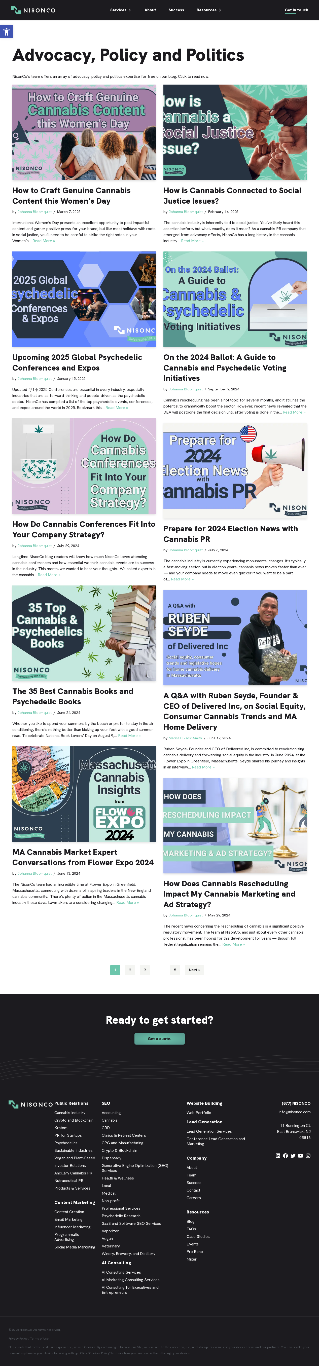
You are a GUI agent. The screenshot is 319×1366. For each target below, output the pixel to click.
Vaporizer (110, 1231)
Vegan (107, 1238)
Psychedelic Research (121, 1216)
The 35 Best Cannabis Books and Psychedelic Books (72, 696)
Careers (194, 1197)
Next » (194, 970)
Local (106, 1185)
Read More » (43, 240)
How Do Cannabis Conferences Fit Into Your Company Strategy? (83, 529)
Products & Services (72, 1188)
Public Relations (71, 1103)
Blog (191, 1221)
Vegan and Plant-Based (74, 1158)
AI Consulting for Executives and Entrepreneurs (130, 1290)
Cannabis (110, 1120)
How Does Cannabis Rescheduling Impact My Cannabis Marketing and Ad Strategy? (229, 894)
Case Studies (198, 1236)
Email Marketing (68, 1219)
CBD (106, 1127)
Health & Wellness (118, 1178)
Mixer (192, 1259)
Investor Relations (70, 1165)
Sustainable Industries (73, 1150)
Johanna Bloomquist (35, 211)
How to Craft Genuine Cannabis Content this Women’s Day (71, 195)
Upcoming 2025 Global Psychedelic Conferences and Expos (77, 362)
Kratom (60, 1127)
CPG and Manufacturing (123, 1143)
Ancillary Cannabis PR (73, 1173)
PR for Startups (68, 1135)
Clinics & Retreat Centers (124, 1135)
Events (193, 1244)
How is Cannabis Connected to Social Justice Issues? (232, 195)
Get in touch (296, 10)
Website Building (204, 1103)
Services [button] (121, 10)
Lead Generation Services (209, 1131)
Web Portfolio (199, 1112)
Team (191, 1175)
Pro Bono (195, 1251)
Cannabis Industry (69, 1112)
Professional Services (121, 1208)
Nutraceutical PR (68, 1180)
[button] (6, 31)
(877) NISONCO (296, 1103)
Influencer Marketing (72, 1227)
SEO (106, 1103)
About (150, 10)
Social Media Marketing (74, 1247)
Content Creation (69, 1211)
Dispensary (111, 1158)
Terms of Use (39, 1339)
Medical (109, 1193)
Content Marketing (74, 1202)
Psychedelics (66, 1143)
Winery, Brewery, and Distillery (128, 1253)
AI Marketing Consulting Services (131, 1279)
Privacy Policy (18, 1339)
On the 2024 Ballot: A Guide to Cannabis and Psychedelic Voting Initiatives (225, 367)
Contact (193, 1190)
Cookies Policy (99, 1353)
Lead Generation (205, 1122)
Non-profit (111, 1200)
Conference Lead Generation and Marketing (216, 1141)
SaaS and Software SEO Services (131, 1223)
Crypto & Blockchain (119, 1150)
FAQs (191, 1229)
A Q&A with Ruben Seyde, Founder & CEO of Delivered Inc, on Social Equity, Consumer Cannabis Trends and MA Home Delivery (234, 711)
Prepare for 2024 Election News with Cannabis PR (230, 533)
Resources (209, 10)
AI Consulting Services (121, 1272)
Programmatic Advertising (66, 1237)
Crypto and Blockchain (73, 1120)
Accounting (111, 1112)
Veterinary (111, 1246)
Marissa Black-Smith (185, 738)
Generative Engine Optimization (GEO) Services (135, 1168)
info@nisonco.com (295, 1112)
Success (176, 10)
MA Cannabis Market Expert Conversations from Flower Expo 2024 (83, 857)
